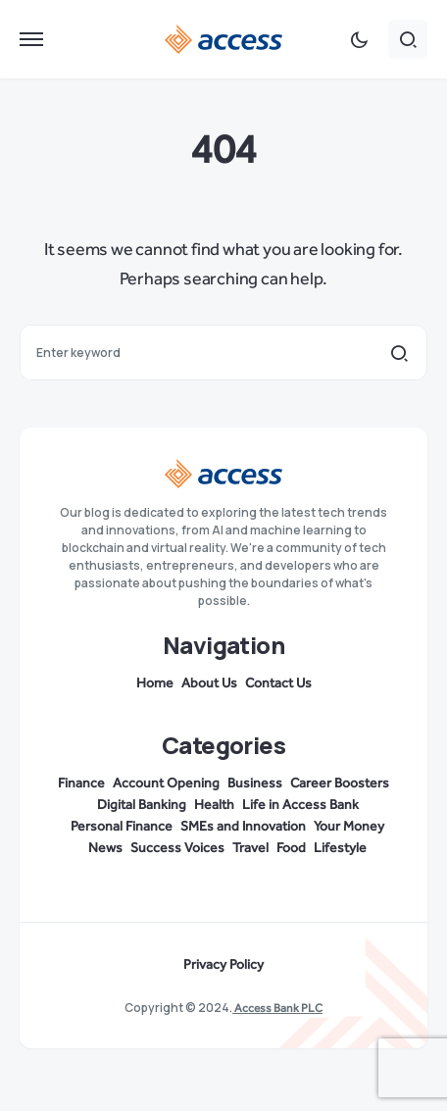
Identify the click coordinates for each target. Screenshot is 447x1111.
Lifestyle (340, 848)
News (105, 848)
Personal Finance (122, 826)
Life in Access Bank (300, 805)
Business (254, 783)
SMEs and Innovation (243, 826)
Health (214, 805)
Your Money (349, 826)
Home (155, 683)
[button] (31, 39)
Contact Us (278, 683)
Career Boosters (339, 783)
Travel (250, 848)
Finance (81, 783)
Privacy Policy (223, 965)
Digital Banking (141, 805)
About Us (209, 683)
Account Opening (166, 783)
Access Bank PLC (277, 1008)
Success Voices (177, 848)
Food (291, 848)
